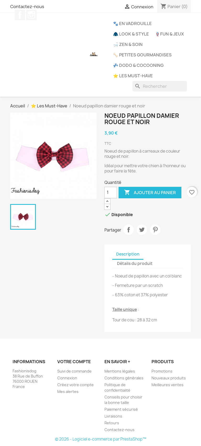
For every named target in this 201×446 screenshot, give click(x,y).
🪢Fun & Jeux (169, 34)
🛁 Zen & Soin (128, 44)
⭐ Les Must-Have (133, 76)
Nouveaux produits (169, 377)
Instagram (31, 15)
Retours (111, 422)
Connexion (67, 377)
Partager (128, 229)
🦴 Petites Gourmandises (142, 55)
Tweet (142, 229)
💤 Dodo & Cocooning (138, 65)
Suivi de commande (74, 371)
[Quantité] (110, 192)
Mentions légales (119, 371)
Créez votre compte (75, 384)
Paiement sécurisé (121, 409)
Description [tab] (127, 254)
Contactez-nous (27, 6)
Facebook (20, 15)
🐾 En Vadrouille (132, 23)
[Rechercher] (159, 86)
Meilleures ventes (167, 384)
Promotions (162, 371)
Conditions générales (123, 377)
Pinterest (155, 229)
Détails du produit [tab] (135, 263)
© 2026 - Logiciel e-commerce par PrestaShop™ (100, 439)
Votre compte (74, 361)
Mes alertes (68, 391)
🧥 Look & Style (131, 34)
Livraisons (113, 416)
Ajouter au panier (150, 192)
